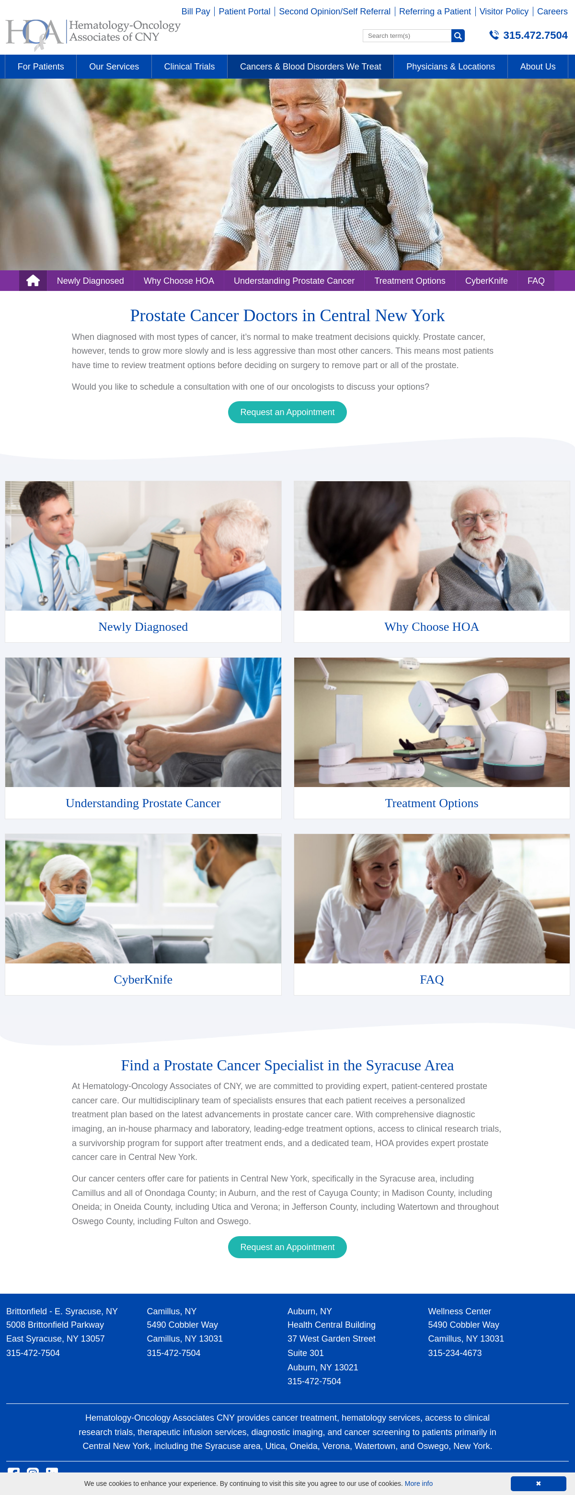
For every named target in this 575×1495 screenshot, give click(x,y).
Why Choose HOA (179, 281)
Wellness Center (460, 1311)
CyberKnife (486, 281)
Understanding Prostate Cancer (294, 281)
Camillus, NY (172, 1311)
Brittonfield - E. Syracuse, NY (62, 1311)
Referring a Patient (435, 11)
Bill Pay (196, 11)
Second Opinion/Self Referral (335, 11)
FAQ (536, 281)
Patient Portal (244, 11)
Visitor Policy (504, 11)
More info (419, 1483)
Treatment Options (409, 281)
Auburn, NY (310, 1311)
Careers (552, 11)
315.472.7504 (535, 35)
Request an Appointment (287, 412)
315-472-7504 (33, 1353)
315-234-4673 (455, 1353)
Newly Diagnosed (90, 281)
